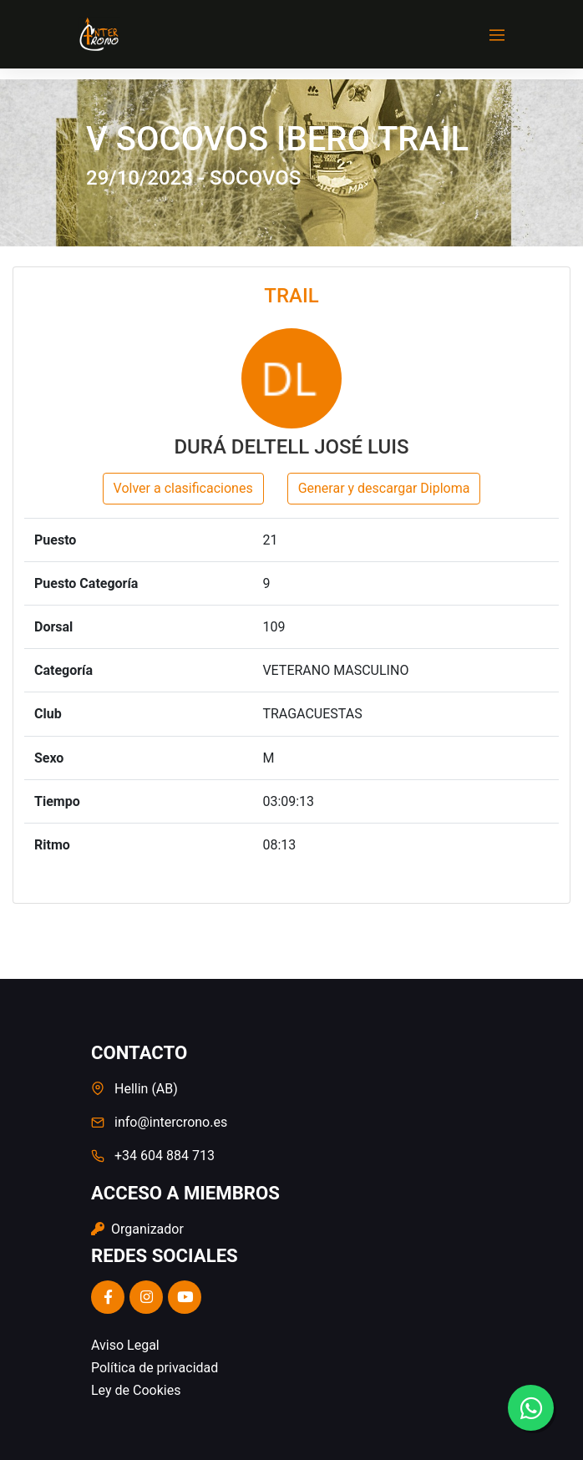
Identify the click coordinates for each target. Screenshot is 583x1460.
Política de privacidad (154, 1368)
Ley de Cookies (135, 1390)
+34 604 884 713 (164, 1155)
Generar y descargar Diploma (384, 488)
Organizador (137, 1229)
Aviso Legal (125, 1345)
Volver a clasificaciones (183, 488)
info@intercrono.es (170, 1122)
